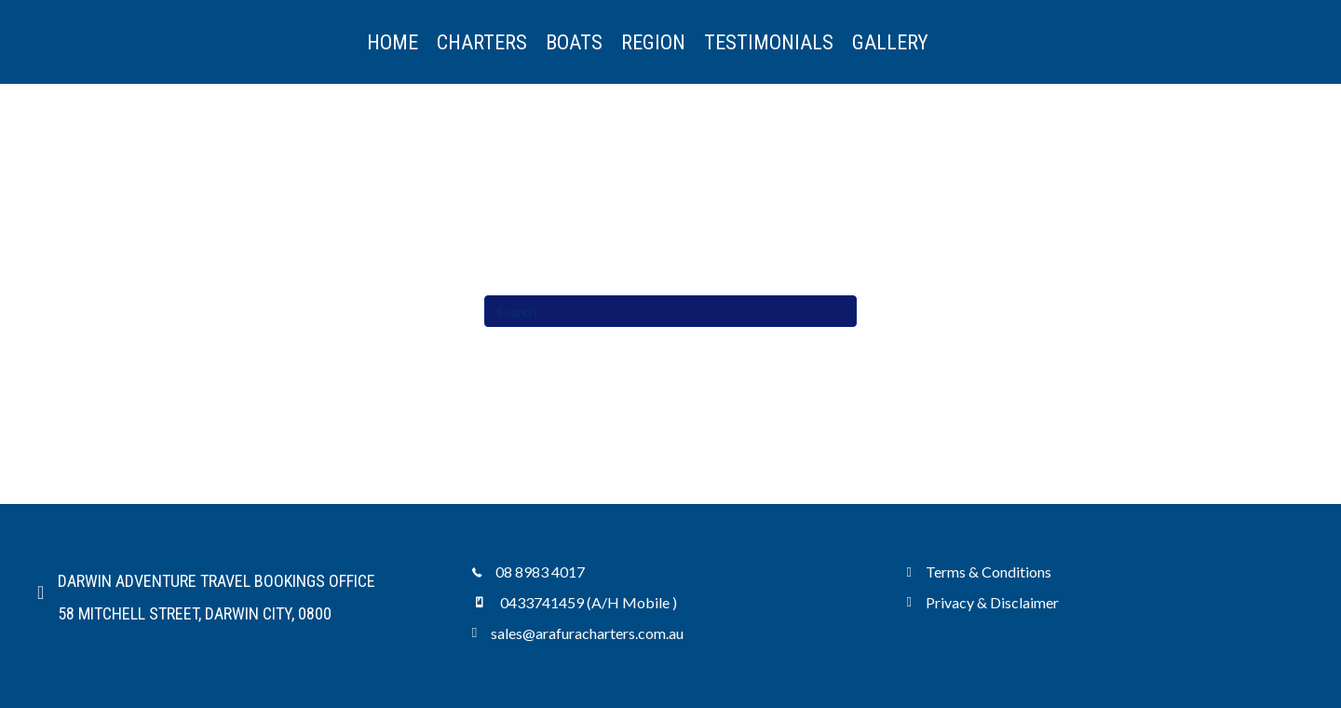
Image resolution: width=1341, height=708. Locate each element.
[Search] (670, 311)
